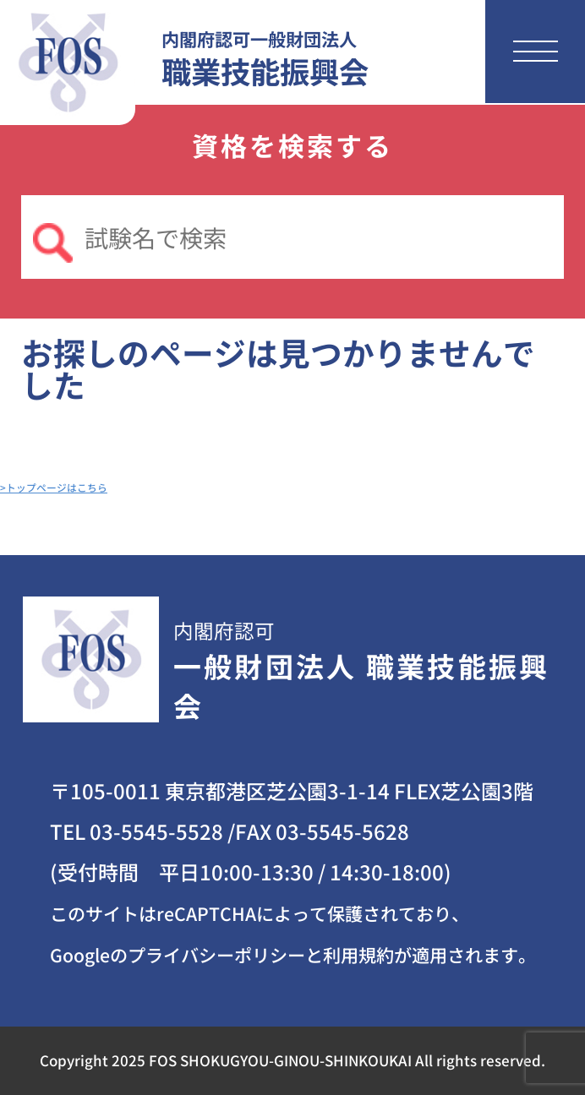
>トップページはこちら (53, 487)
